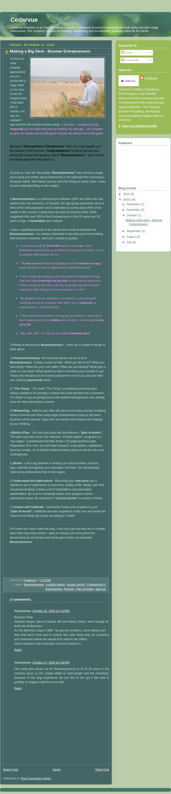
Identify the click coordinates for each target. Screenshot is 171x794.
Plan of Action (85, 589)
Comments (130, 60)
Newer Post (10, 769)
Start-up (100, 589)
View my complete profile (139, 126)
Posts (126, 52)
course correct (76, 584)
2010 (127, 194)
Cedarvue (24, 19)
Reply (18, 650)
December (134, 204)
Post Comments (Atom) (36, 778)
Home (57, 769)
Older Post (102, 769)
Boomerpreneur (34, 584)
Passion (69, 589)
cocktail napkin (55, 584)
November (134, 209)
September (134, 231)
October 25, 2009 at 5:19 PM (51, 611)
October (132, 215)
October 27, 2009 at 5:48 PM (51, 662)
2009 (127, 199)
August (132, 236)
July (130, 242)
